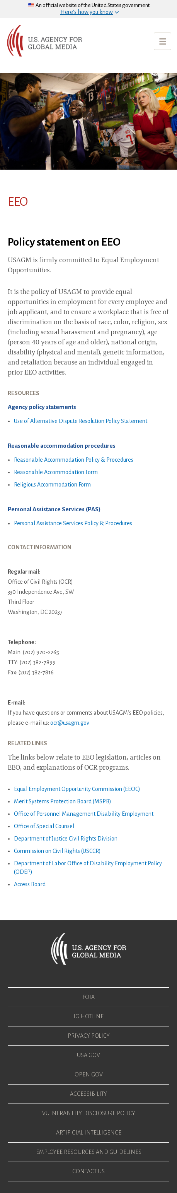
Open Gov (89, 1074)
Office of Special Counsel (44, 826)
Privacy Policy (89, 1036)
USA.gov (88, 1055)
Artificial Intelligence (88, 1132)
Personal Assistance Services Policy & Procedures (73, 523)
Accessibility (88, 1094)
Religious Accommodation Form (52, 484)
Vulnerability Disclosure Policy (88, 1113)
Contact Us (88, 1171)
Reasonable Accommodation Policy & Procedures (73, 460)
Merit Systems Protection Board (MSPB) (62, 801)
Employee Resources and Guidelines (88, 1152)
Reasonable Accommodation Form (56, 472)
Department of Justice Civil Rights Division (65, 838)
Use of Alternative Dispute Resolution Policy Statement (80, 421)
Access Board (30, 884)
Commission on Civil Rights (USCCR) (57, 851)
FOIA (88, 997)
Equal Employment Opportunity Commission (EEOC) (77, 789)
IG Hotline (88, 1016)
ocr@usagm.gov (69, 723)
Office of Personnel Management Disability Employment (83, 814)
